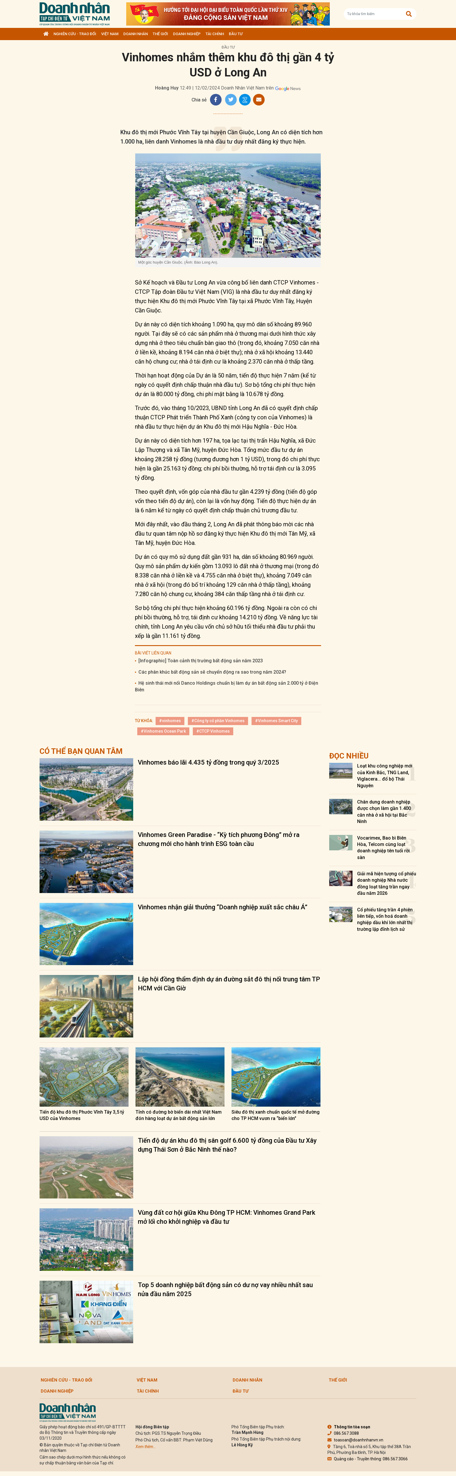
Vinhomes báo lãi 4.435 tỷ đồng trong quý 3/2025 (208, 762)
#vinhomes (170, 720)
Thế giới (160, 34)
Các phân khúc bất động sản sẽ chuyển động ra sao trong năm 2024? (212, 672)
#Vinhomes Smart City (276, 720)
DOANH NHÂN (135, 34)
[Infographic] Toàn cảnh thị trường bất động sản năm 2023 (200, 660)
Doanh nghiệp (187, 34)
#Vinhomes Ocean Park (163, 731)
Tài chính (215, 34)
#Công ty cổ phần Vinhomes (218, 720)
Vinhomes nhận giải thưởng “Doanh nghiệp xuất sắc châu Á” (222, 907)
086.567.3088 (343, 1433)
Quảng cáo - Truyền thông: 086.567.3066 (367, 1459)
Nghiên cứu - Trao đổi (75, 34)
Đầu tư (236, 34)
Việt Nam (109, 34)
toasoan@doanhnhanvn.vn (355, 1440)
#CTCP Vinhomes (213, 731)
